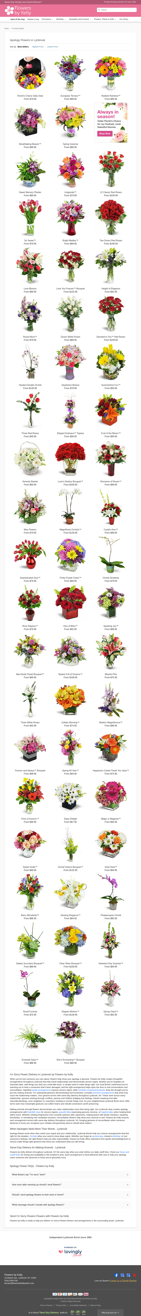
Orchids (33, 1136)
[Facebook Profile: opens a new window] (116, 1275)
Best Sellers (23, 47)
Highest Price (38, 47)
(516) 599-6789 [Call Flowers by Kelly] (11, 1280)
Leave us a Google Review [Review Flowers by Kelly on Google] (123, 1280)
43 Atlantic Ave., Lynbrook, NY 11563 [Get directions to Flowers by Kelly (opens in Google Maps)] (20, 1278)
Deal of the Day (18, 19)
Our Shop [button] (124, 19)
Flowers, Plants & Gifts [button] (105, 19)
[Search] (117, 10)
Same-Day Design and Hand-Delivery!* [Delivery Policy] (23, 2)
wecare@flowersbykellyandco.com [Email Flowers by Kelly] (19, 1283)
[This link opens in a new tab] (70, 1252)
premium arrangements (103, 1093)
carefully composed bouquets (91, 1090)
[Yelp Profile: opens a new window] (135, 1275)
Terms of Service (46, 1305)
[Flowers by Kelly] (24, 10)
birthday (116, 1136)
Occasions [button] (48, 19)
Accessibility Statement (78, 1305)
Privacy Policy (61, 1305)
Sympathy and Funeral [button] (80, 19)
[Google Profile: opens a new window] (122, 1275)
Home (6, 28)
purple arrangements (41, 1090)
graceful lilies (65, 1112)
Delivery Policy (95, 1305)
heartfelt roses (34, 1112)
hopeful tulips (107, 1112)
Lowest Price (52, 47)
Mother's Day (33, 19)
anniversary (98, 1136)
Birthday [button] (61, 19)
